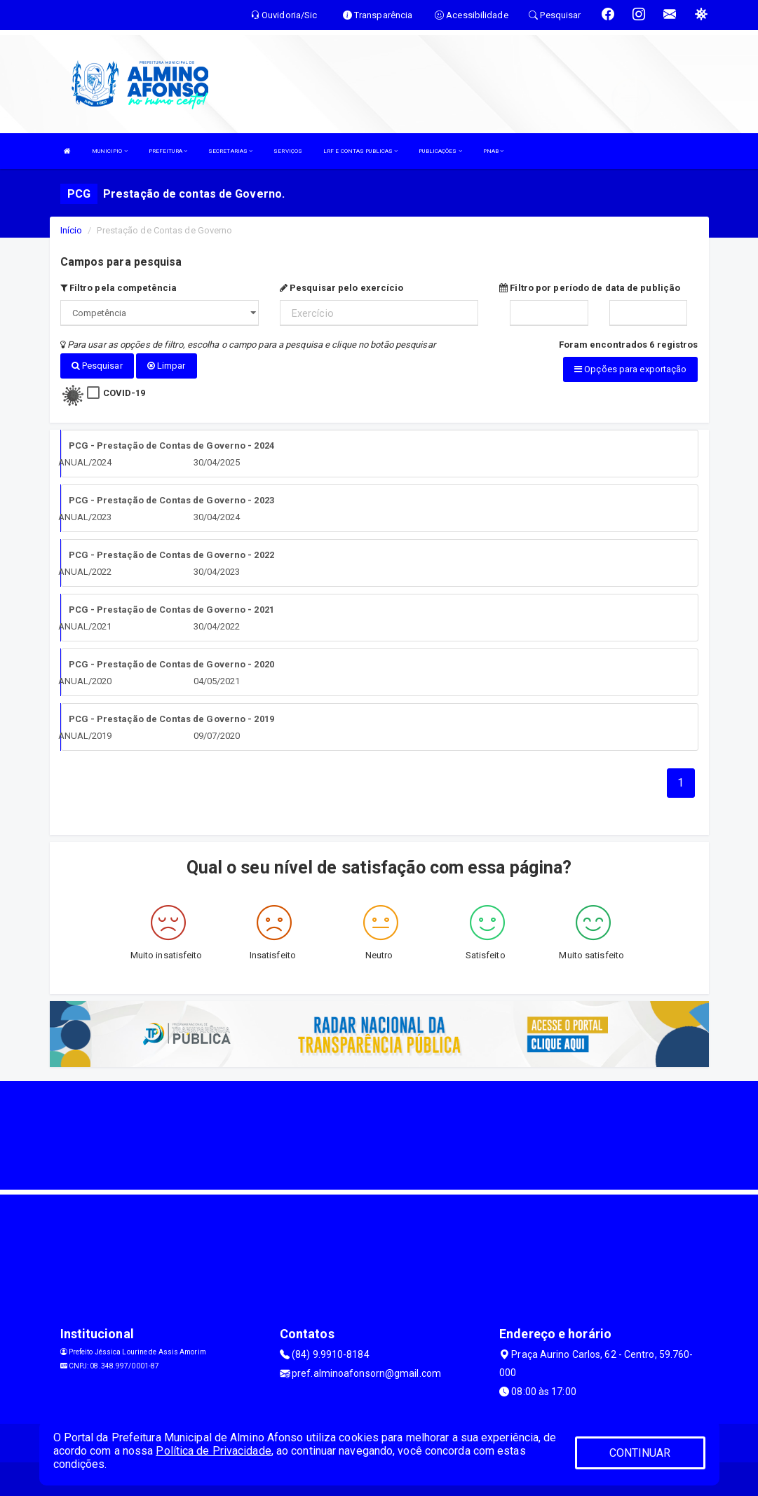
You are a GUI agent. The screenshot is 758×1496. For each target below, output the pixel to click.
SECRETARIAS (230, 151)
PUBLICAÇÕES (440, 151)
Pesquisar (97, 365)
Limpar (166, 365)
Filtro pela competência (118, 288)
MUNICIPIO (110, 151)
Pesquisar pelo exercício (342, 288)
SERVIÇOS (287, 151)
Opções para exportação (630, 369)
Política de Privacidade (213, 1450)
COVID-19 (124, 392)
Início (71, 230)
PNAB (493, 151)
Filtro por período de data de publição (589, 288)
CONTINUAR (640, 1453)
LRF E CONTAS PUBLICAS (360, 151)
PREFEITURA (168, 151)
